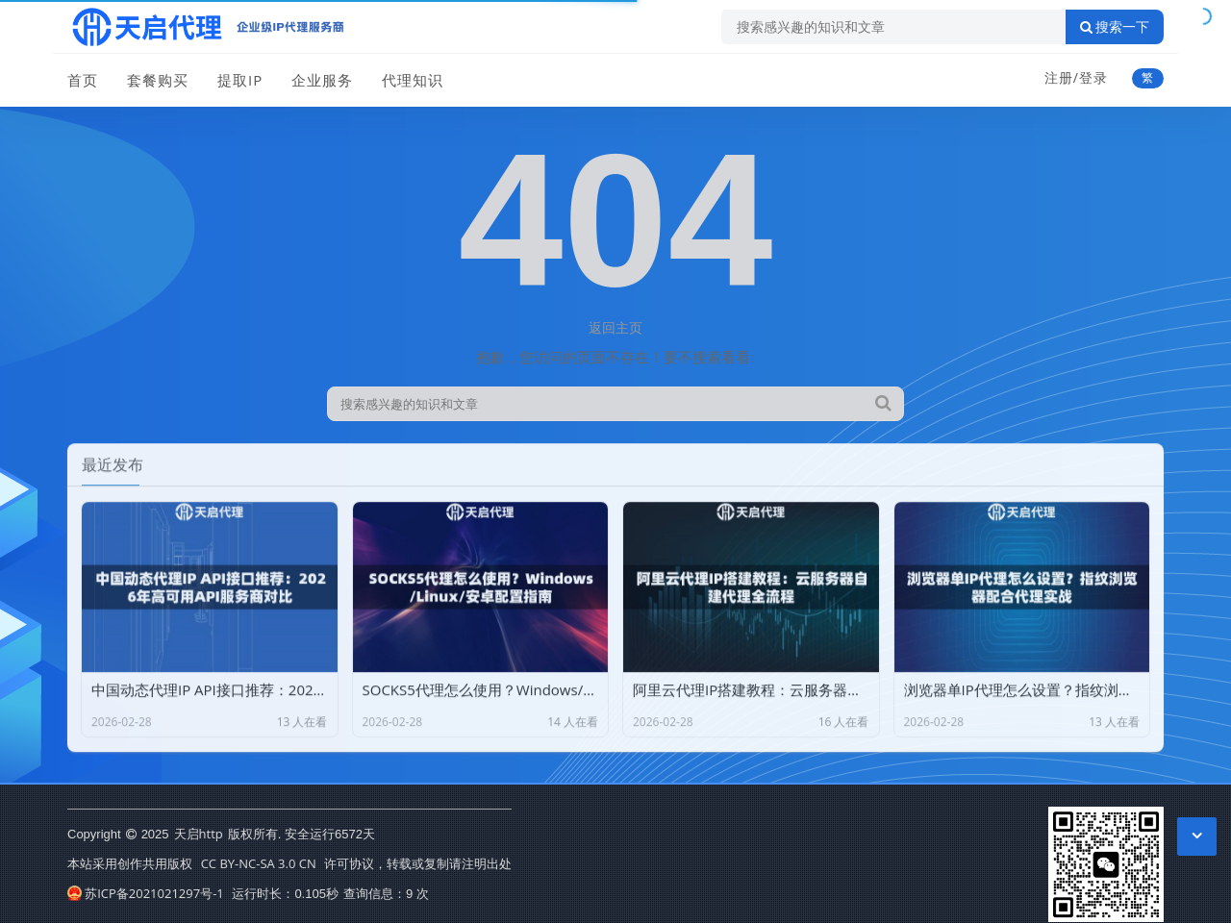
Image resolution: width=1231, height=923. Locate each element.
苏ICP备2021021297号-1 (145, 893)
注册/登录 (1076, 77)
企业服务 (322, 79)
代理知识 (412, 79)
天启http (198, 833)
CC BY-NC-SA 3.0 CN (258, 863)
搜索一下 (1114, 27)
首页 (82, 79)
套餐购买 (157, 79)
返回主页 (615, 327)
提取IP (240, 79)
